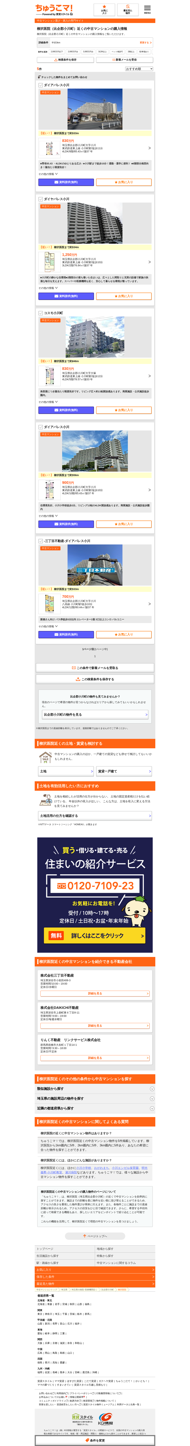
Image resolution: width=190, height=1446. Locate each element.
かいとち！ (141, 1381)
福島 (87, 1304)
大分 (69, 1372)
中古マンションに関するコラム (116, 1262)
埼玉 (57, 1314)
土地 (43, 771)
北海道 (41, 1304)
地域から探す (105, 1248)
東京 (39, 1314)
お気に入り (44, 1269)
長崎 (55, 1372)
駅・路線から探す (48, 1262)
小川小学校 (83, 1168)
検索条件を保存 (65, 59)
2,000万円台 (73, 52)
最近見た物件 (45, 1283)
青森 (49, 1304)
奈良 (69, 1343)
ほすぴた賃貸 (74, 1381)
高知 (55, 1362)
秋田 (72, 1304)
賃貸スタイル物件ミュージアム (98, 1404)
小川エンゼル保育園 (125, 1168)
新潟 (47, 1323)
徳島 (39, 1362)
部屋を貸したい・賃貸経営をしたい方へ (59, 1404)
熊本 (62, 1372)
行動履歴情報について (107, 1393)
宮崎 (77, 1372)
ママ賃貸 (59, 1381)
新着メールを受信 (125, 59)
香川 (47, 1362)
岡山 (47, 1352)
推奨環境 (87, 1400)
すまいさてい (64, 1384)
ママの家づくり (45, 1384)
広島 (39, 1352)
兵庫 (47, 1343)
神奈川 (48, 1314)
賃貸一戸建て (107, 771)
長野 (55, 1323)
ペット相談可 (117, 52)
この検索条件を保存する (95, 679)
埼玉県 (64, 1289)
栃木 (79, 1314)
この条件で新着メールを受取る (95, 668)
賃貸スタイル (44, 1381)
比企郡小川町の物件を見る (63, 714)
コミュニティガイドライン (52, 1400)
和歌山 (78, 1343)
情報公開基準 (76, 1397)
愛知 (39, 1333)
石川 (69, 1323)
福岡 (39, 1372)
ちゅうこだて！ (124, 1381)
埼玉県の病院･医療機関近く (84, 1289)
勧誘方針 (74, 1400)
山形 (79, 1304)
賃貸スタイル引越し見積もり (90, 1384)
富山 (62, 1323)
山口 (69, 1352)
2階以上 (131, 52)
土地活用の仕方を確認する (59, 816)
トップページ (45, 1248)
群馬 (87, 1314)
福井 (77, 1323)
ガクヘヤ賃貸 (106, 1381)
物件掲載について (105, 1400)
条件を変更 (95, 1440)
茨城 (72, 1314)
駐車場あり (144, 52)
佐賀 (47, 1372)
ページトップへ (97, 1236)
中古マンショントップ (47, 1289)
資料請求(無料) (66, 182)
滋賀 (62, 1343)
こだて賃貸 (90, 1381)
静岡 (55, 1333)
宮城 (64, 1304)
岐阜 (47, 1333)
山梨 (39, 1323)
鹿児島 (86, 1372)
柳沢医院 (122, 1289)
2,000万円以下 (57, 52)
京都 (55, 1343)
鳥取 (55, 1352)
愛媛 (62, 1362)
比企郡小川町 (107, 1289)
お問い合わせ (45, 1393)
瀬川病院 (71, 1172)
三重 (62, 1333)
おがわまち (101, 1168)
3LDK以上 (102, 52)
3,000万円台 (88, 52)
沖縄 (94, 1372)
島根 (62, 1352)
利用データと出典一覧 (128, 1404)
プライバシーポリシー (81, 1393)
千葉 (64, 1314)
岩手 (57, 1304)
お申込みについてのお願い (52, 1397)
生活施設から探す (48, 1255)
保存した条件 (45, 1276)
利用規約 (61, 1393)
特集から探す (105, 1255)
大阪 (39, 1343)
